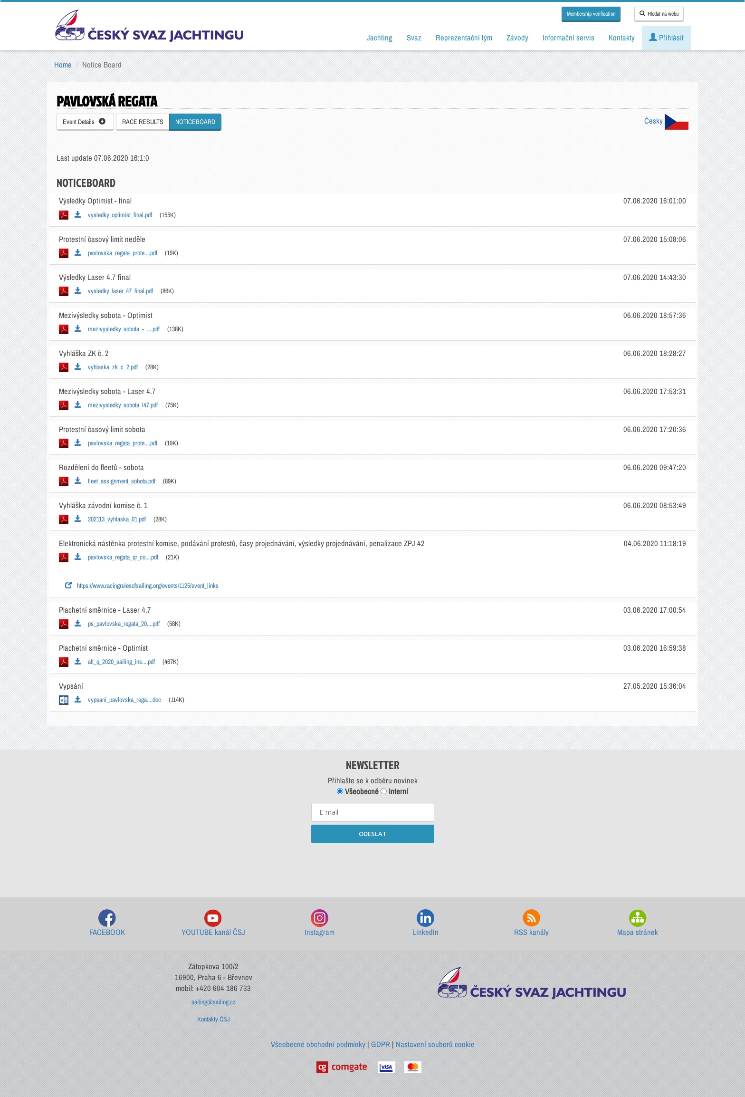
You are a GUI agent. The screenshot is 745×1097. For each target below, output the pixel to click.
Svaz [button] (414, 37)
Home (63, 64)
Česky (666, 120)
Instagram (319, 923)
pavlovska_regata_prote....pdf (116, 253)
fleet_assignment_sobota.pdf (115, 481)
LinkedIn (425, 923)
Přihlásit (666, 37)
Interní (394, 791)
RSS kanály (531, 923)
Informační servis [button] (568, 37)
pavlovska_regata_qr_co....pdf (116, 557)
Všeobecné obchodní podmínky (318, 1044)
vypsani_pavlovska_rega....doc (118, 699)
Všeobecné (358, 791)
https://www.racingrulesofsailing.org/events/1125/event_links (142, 585)
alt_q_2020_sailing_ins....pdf (115, 661)
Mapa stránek (637, 923)
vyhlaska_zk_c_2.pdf (106, 367)
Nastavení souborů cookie (435, 1044)
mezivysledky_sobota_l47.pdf (116, 405)
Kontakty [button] (622, 37)
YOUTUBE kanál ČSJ (213, 923)
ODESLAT (373, 833)
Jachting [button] (379, 37)
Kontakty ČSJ (213, 1019)
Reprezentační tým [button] (464, 37)
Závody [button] (517, 37)
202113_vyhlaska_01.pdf (110, 519)
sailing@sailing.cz (213, 1002)
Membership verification (591, 14)
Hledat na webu (659, 14)
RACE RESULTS (142, 121)
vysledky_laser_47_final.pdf (114, 291)
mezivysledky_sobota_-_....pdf (117, 329)
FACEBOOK (107, 923)
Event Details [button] (84, 121)
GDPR (380, 1044)
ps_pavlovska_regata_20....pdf (117, 623)
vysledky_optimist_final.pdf (113, 215)
